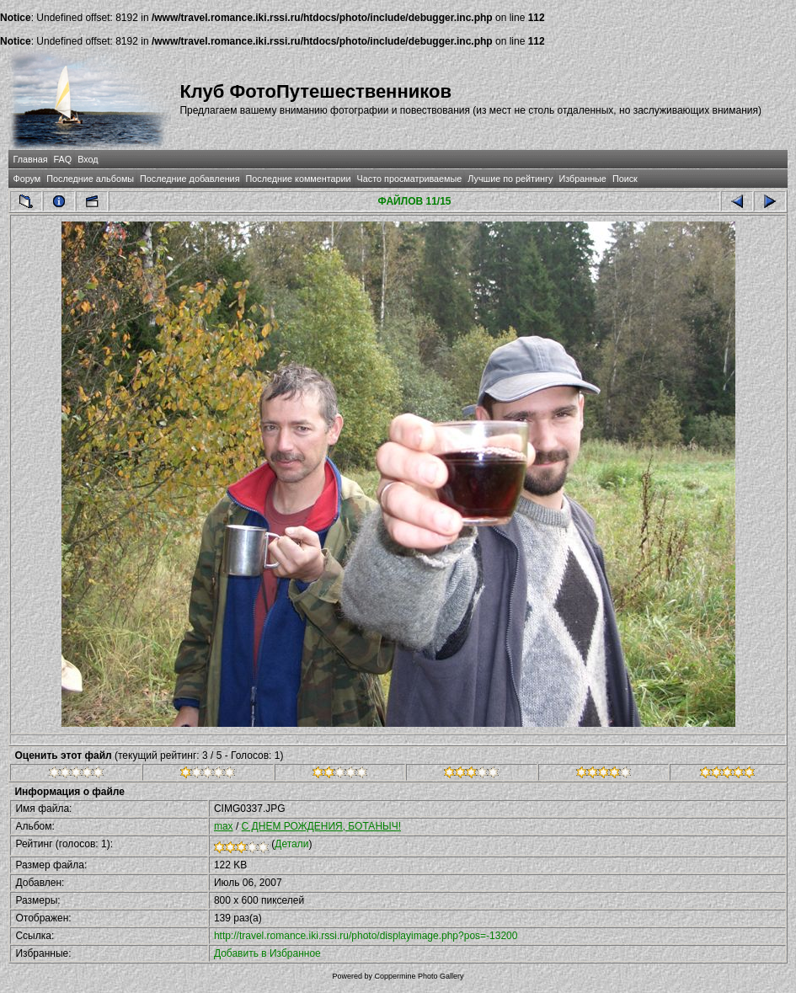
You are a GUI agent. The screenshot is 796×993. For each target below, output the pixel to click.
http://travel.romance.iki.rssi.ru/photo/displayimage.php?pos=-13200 (366, 936)
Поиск (625, 179)
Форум (26, 179)
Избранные (582, 179)
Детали (291, 844)
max (223, 826)
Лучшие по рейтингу (510, 179)
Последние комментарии (298, 179)
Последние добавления (189, 179)
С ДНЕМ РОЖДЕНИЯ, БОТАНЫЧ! (321, 826)
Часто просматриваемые (409, 179)
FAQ (63, 159)
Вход (87, 159)
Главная (30, 159)
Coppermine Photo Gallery (418, 976)
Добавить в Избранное (267, 953)
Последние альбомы (90, 179)
